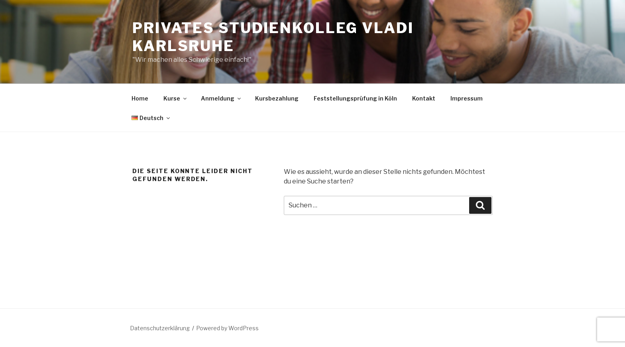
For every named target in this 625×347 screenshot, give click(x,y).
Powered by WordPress (227, 328)
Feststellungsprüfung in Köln (355, 98)
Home (140, 98)
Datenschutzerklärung (160, 328)
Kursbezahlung (277, 98)
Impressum (466, 98)
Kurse (175, 98)
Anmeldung (221, 98)
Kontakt (423, 98)
